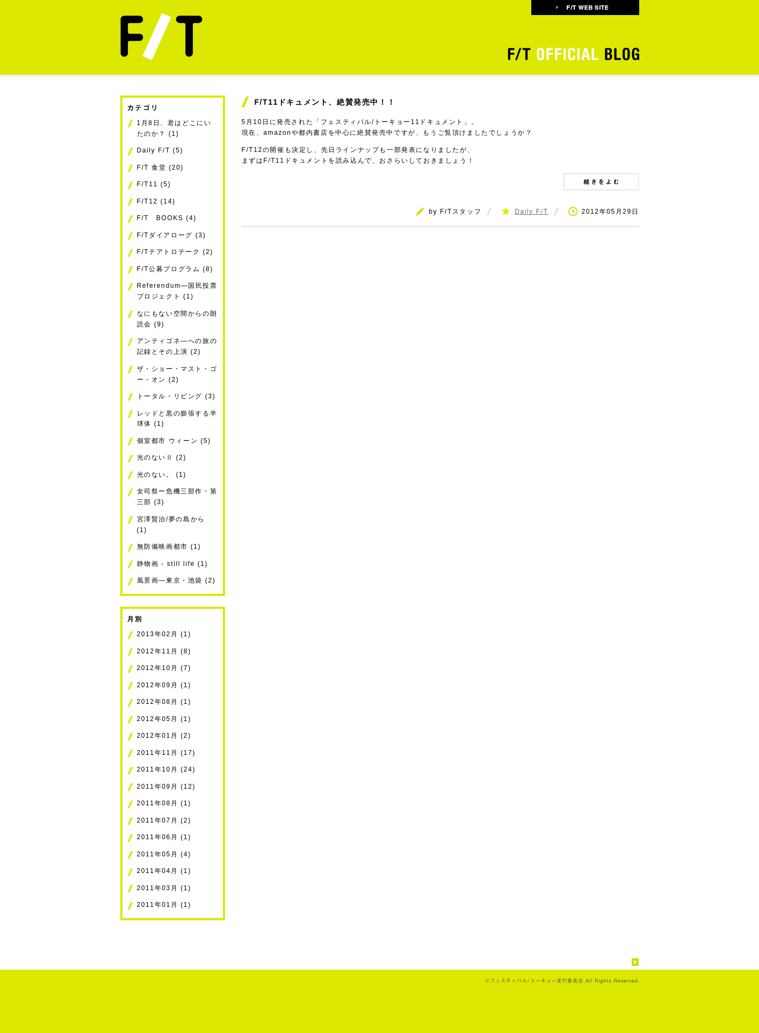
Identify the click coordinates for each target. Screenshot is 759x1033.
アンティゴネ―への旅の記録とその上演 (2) (177, 346)
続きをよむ (601, 182)
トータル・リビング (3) (176, 396)
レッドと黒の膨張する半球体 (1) (177, 419)
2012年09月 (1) (164, 685)
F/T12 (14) (156, 201)
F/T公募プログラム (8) (175, 269)
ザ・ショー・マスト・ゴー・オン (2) (177, 374)
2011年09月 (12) (166, 786)
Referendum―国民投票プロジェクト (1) (177, 291)
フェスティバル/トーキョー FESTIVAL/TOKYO (177, 36)
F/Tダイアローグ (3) (171, 235)
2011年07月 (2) (164, 820)
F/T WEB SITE (585, 7)
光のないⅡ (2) (161, 457)
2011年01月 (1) (164, 904)
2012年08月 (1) (164, 701)
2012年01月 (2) (164, 735)
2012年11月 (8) (164, 651)
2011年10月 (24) (166, 769)
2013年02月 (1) (164, 634)
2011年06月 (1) (164, 837)
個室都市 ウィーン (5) (174, 441)
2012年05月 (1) (164, 719)
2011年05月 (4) (164, 854)
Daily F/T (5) (160, 150)
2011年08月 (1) (164, 803)
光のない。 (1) (161, 474)
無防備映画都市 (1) (169, 546)
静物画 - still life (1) (172, 564)
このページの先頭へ (635, 962)
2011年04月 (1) (164, 871)
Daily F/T (531, 211)
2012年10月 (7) (164, 668)
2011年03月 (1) (164, 888)
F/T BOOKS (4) (167, 218)
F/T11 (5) (154, 184)
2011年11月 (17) (166, 752)
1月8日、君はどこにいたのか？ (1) (174, 128)
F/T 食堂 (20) (160, 167)
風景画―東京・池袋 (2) (176, 580)
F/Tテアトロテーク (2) (175, 252)
